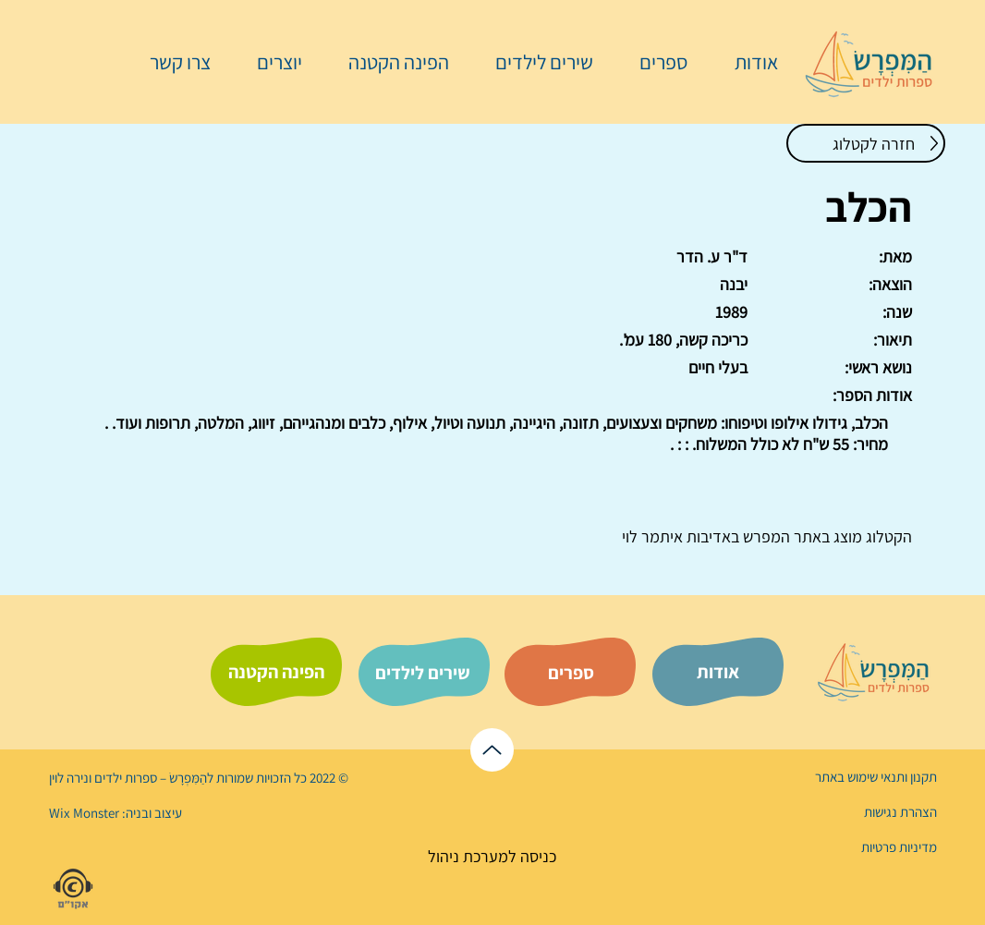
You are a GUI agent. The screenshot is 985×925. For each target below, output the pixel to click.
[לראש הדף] (492, 750)
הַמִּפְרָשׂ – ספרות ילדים (149, 777)
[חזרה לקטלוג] (865, 143)
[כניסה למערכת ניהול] (492, 856)
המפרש (764, 536)
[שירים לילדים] (422, 673)
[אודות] (718, 672)
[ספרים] (571, 673)
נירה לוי (70, 777)
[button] (654, 62)
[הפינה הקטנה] (276, 672)
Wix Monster (84, 813)
